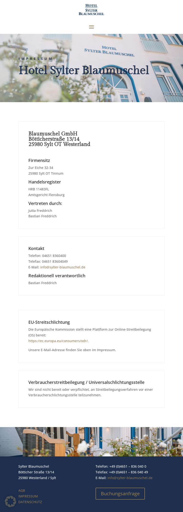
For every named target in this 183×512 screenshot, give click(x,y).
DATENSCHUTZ (30, 502)
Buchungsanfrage (120, 493)
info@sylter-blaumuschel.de (62, 267)
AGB (21, 490)
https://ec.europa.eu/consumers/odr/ (58, 341)
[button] (10, 501)
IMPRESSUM (28, 496)
